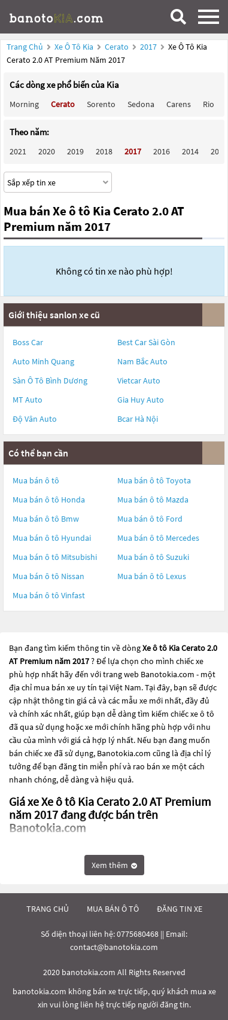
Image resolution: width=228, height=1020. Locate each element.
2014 (190, 151)
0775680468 (138, 933)
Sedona (140, 104)
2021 (18, 151)
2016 (161, 151)
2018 (104, 151)
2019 (75, 151)
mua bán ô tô (113, 908)
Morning (24, 104)
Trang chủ (25, 46)
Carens (178, 104)
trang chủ (47, 908)
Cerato (117, 46)
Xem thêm (114, 865)
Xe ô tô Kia (73, 46)
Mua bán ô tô (36, 480)
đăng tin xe (179, 908)
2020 (46, 151)
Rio (208, 104)
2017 (149, 46)
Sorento (101, 104)
